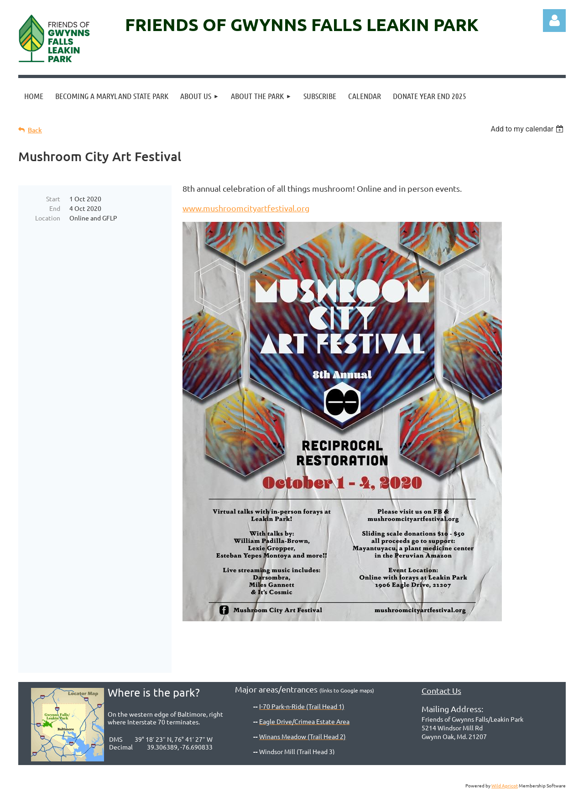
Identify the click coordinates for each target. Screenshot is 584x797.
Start (53, 198)
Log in (554, 20)
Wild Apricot (504, 785)
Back (35, 130)
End (54, 208)
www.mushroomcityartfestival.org (245, 208)
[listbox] (528, 129)
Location (47, 218)
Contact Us (441, 690)
